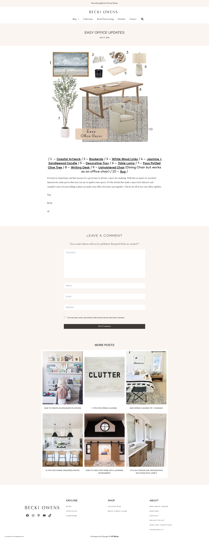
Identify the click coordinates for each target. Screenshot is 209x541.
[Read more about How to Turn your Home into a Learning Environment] (104, 440)
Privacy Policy (157, 520)
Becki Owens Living (105, 19)
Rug (135, 172)
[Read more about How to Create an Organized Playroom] (63, 378)
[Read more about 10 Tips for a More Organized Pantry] (63, 440)
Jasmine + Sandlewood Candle (70, 163)
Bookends (104, 159)
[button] (77, 19)
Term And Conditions (161, 525)
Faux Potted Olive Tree (66, 168)
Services (154, 511)
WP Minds (115, 537)
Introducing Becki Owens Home (104, 3)
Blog (76, 19)
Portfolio (121, 19)
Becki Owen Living (117, 511)
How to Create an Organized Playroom (63, 408)
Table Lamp (145, 163)
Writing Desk (102, 168)
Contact (133, 19)
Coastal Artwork (75, 159)
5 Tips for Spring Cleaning (104, 408)
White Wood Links (134, 159)
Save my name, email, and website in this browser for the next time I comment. (96, 318)
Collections (88, 19)
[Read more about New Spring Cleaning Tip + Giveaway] (146, 378)
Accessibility (157, 529)
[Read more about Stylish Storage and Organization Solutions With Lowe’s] (146, 440)
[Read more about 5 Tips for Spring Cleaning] (104, 378)
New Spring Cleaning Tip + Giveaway (146, 408)
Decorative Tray (115, 163)
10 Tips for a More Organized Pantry (62, 470)
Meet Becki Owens (159, 506)
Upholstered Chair (135, 168)
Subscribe (71, 516)
